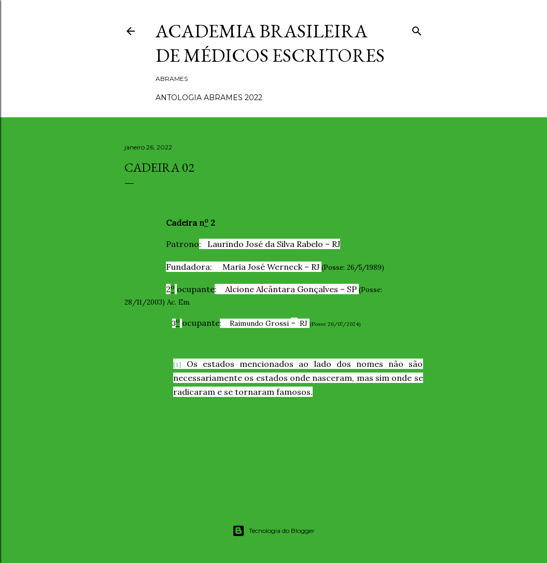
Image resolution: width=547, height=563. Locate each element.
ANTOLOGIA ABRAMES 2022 (209, 97)
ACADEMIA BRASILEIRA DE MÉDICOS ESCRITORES (270, 43)
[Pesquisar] (417, 29)
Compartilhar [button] (145, 439)
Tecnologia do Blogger (273, 531)
